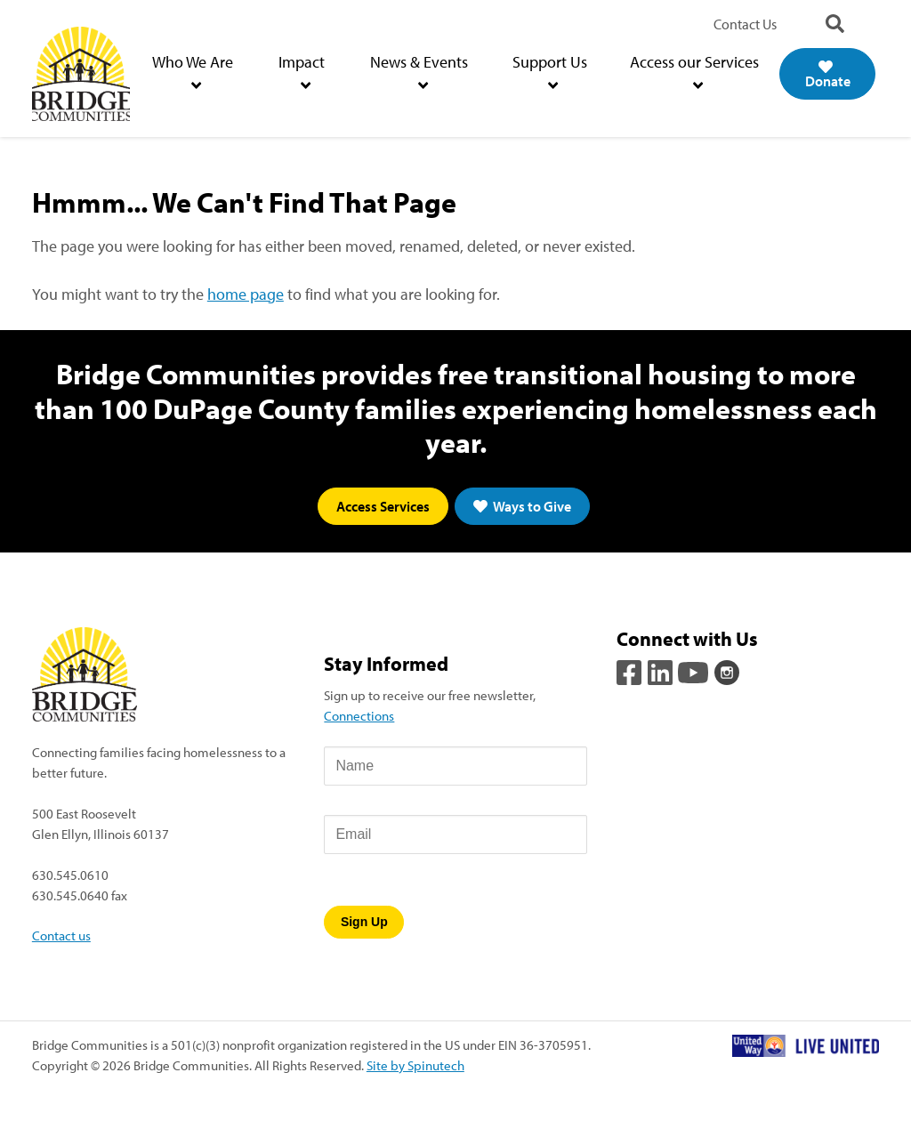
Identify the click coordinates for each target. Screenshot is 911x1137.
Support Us (549, 72)
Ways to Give (522, 506)
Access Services (383, 506)
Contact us (61, 935)
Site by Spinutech (415, 1065)
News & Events (419, 72)
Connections (359, 715)
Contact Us (745, 24)
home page (245, 294)
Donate (828, 75)
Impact (301, 72)
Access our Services (694, 72)
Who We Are (192, 72)
